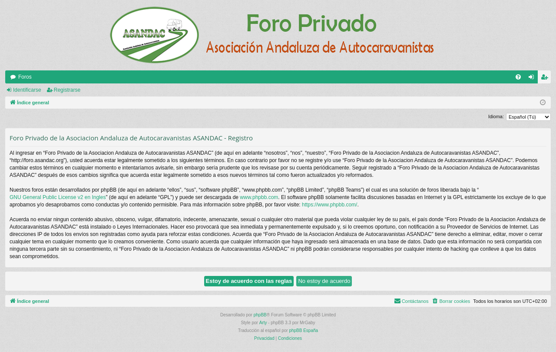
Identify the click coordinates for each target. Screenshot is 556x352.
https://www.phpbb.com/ (329, 205)
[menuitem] (518, 76)
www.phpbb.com (259, 197)
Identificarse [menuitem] (533, 78)
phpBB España (303, 330)
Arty (263, 322)
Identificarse (27, 90)
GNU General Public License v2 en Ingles (58, 197)
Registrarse (67, 90)
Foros (25, 77)
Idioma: (496, 116)
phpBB (260, 314)
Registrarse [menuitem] (546, 78)
